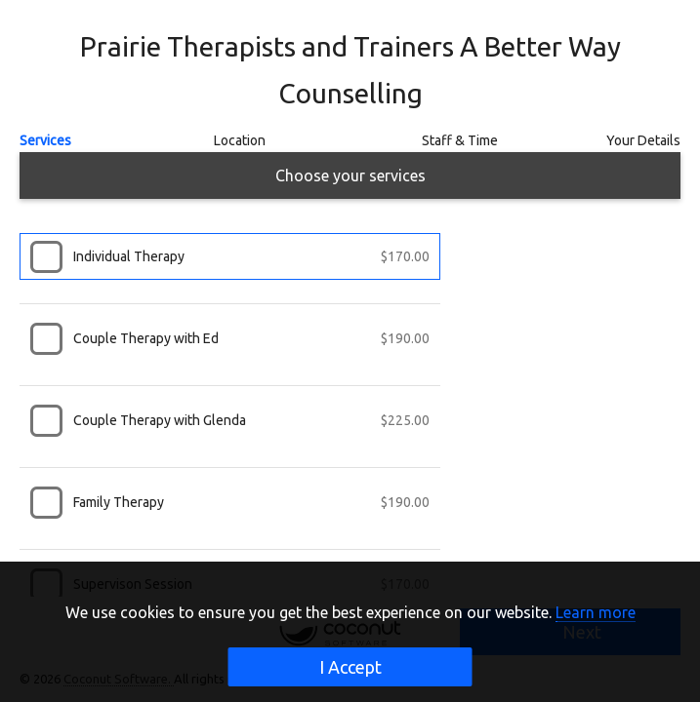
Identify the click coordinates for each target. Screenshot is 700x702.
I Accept (350, 667)
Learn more (596, 612)
